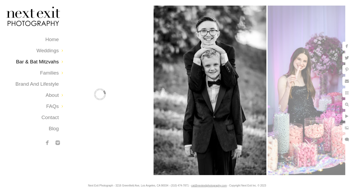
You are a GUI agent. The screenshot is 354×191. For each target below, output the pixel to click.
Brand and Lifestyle (37, 84)
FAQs (52, 106)
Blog (54, 128)
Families (49, 73)
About (52, 95)
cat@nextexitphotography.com (209, 184)
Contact (50, 117)
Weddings (48, 50)
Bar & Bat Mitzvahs (37, 61)
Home (52, 39)
